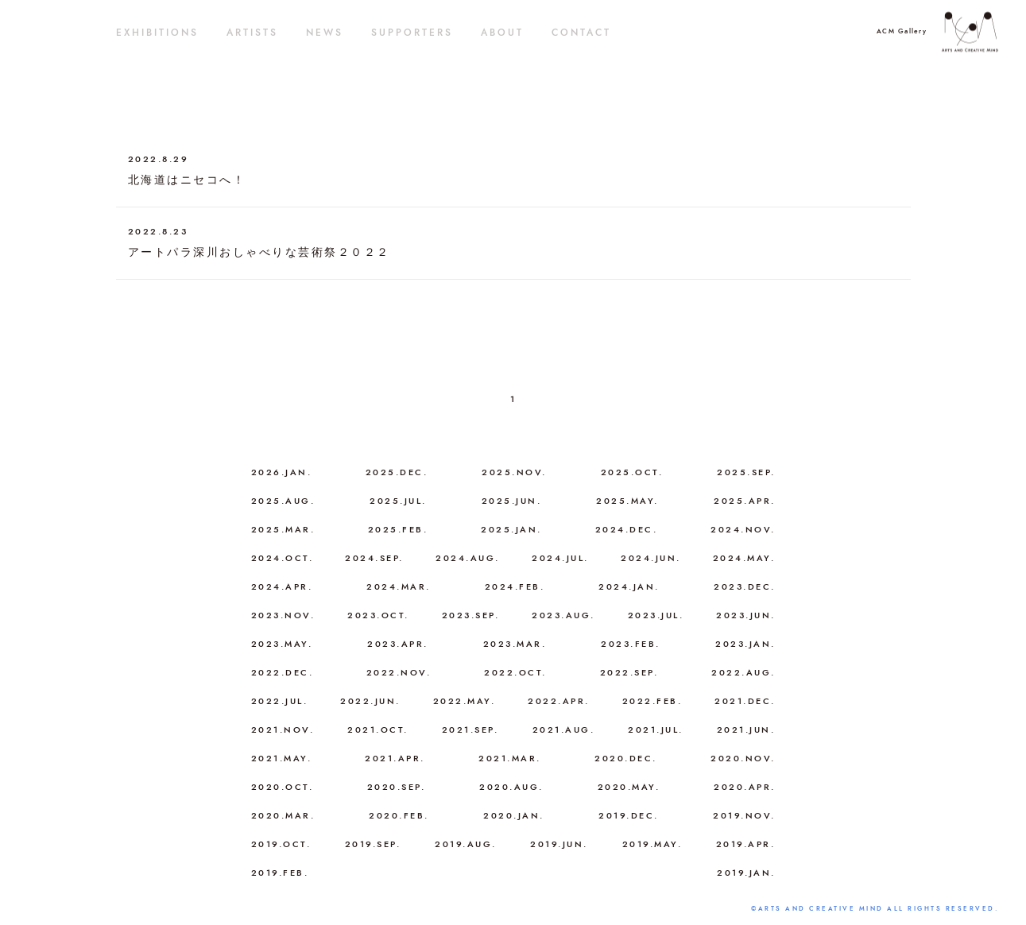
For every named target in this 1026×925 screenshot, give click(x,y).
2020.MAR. (283, 816)
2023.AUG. (563, 615)
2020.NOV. (743, 758)
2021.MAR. (509, 758)
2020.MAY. (629, 787)
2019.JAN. (746, 873)
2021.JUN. (746, 730)
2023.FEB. (630, 644)
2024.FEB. (515, 587)
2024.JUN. (651, 558)
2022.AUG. (743, 673)
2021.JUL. (655, 730)
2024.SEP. (374, 558)
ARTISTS (252, 32)
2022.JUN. (370, 701)
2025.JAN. (511, 530)
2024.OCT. (282, 558)
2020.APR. (745, 787)
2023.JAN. (745, 644)
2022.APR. (559, 701)
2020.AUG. (511, 787)
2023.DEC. (745, 587)
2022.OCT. (515, 673)
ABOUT (502, 32)
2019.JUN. (559, 844)
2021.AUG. (563, 730)
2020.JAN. (513, 816)
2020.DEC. (625, 758)
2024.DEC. (626, 530)
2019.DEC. (628, 816)
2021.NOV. (283, 730)
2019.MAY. (652, 844)
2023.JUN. (746, 615)
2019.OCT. (281, 844)
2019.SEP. (373, 844)
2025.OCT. (632, 472)
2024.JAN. (629, 587)
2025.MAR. (283, 530)
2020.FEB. (399, 816)
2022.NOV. (399, 673)
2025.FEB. (398, 530)
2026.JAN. (281, 472)
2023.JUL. (656, 615)
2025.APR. (745, 501)
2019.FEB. (280, 873)
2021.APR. (395, 758)
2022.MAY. (464, 701)
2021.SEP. (470, 730)
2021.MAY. (281, 758)
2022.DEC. (282, 673)
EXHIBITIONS (157, 32)
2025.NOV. (514, 472)
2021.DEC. (745, 701)
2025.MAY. (627, 501)
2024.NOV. (743, 530)
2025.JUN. (512, 501)
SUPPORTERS (412, 32)
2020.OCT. (282, 787)
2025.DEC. (397, 472)
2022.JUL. (279, 701)
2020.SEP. (396, 787)
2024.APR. (282, 587)
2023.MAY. (282, 644)
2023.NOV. (283, 615)
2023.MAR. (515, 644)
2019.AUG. (466, 844)
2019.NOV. (744, 816)
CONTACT (581, 32)
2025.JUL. (398, 501)
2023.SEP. (471, 615)
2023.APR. (397, 644)
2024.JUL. (560, 558)
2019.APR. (746, 844)
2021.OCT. (377, 730)
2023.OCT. (378, 615)
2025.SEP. (746, 472)
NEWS (324, 32)
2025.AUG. (283, 501)
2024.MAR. (398, 587)
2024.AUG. (468, 558)
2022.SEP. (629, 673)
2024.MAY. (744, 558)
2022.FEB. (652, 701)
